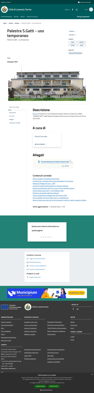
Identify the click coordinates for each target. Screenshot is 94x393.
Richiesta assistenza (30, 359)
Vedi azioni (73, 35)
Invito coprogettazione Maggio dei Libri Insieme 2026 (50, 195)
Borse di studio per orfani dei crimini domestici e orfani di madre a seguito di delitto (59, 200)
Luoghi (72, 337)
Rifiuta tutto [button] (54, 386)
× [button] (92, 374)
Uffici (2, 328)
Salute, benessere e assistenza (56, 331)
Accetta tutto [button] (40, 386)
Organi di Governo (6, 322)
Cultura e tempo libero (30, 325)
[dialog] (47, 383)
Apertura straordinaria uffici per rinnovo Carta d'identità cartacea (53, 188)
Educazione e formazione (54, 322)
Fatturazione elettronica (8, 368)
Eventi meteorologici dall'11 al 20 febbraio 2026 (48, 191)
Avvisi (72, 328)
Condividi (72, 31)
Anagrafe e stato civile (30, 322)
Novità (11, 23)
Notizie (17, 23)
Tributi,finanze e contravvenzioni (56, 328)
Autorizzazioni (51, 334)
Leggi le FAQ (27, 356)
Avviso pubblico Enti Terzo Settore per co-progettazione (50, 198)
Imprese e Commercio (30, 328)
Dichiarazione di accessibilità (55, 359)
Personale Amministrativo (8, 337)
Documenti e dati (6, 340)
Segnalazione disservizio (31, 353)
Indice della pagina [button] (14, 107)
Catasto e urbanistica (30, 331)
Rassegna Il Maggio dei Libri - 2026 (44, 183)
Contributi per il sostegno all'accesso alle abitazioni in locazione (53, 181)
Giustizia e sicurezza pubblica (55, 325)
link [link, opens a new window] (63, 382)
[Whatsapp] (75, 9)
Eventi (72, 340)
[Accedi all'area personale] (84, 2)
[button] (47, 390)
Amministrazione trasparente (55, 350)
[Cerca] (91, 9)
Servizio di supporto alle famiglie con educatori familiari (50, 186)
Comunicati (73, 325)
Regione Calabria (6, 2)
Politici (3, 334)
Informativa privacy (53, 353)
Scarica (65, 166)
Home (4, 23)
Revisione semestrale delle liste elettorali (46, 193)
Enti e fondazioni (6, 331)
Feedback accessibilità (53, 362)
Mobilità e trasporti (29, 334)
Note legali (50, 356)
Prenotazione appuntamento (32, 350)
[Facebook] (71, 9)
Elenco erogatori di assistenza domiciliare (46, 179)
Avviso (35, 114)
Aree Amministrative (7, 325)
